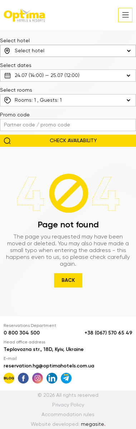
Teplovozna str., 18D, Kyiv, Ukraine (44, 349)
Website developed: (68, 424)
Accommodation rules (68, 414)
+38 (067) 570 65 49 (108, 333)
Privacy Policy (68, 405)
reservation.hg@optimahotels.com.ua (49, 365)
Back (68, 280)
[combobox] (68, 51)
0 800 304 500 (22, 333)
